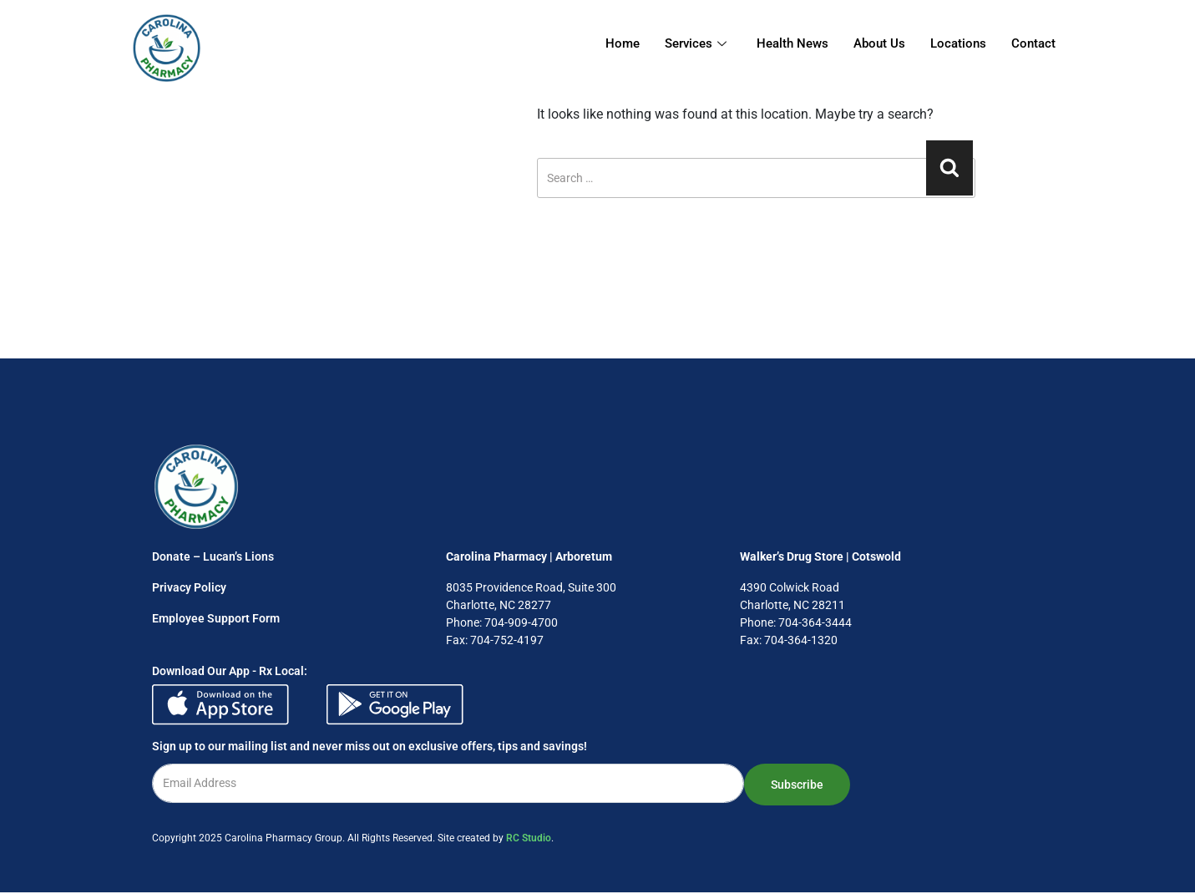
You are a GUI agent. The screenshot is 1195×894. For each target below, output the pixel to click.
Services (696, 43)
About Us (879, 43)
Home (622, 43)
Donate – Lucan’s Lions (213, 556)
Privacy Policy (189, 587)
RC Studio (528, 838)
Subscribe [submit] (797, 784)
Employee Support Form (216, 618)
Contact (1033, 43)
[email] (448, 783)
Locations (958, 43)
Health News (792, 43)
